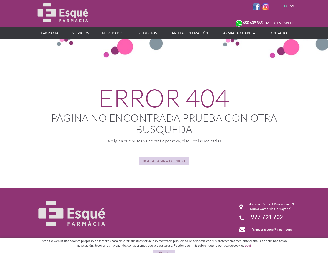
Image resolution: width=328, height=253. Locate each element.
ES (285, 5)
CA (292, 5)
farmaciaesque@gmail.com (272, 229)
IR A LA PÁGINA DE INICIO (164, 161)
